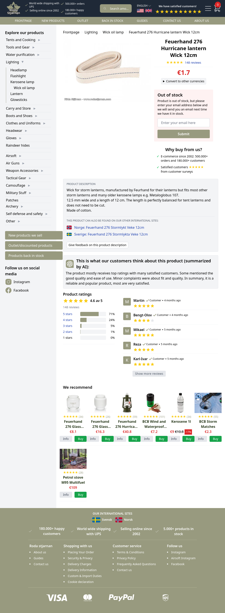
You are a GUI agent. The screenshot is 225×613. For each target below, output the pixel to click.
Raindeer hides (18, 145)
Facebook (17, 290)
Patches (12, 200)
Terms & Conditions (130, 552)
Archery (12, 206)
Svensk (102, 520)
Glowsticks (18, 99)
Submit (183, 134)
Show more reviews (149, 374)
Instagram (17, 281)
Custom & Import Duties (85, 576)
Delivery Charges (79, 564)
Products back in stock (26, 255)
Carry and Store (18, 108)
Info (66, 439)
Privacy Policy (126, 558)
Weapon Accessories (22, 170)
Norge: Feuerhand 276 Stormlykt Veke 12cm (105, 227)
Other (10, 221)
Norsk (124, 520)
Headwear (14, 130)
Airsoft (11, 155)
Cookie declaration (81, 582)
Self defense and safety (24, 213)
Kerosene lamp (22, 82)
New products (53, 21)
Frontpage (23, 21)
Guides (142, 21)
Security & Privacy (80, 558)
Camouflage (15, 185)
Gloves (11, 138)
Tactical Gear (16, 178)
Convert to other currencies (185, 81)
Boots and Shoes (19, 115)
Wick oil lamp (24, 87)
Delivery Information (82, 570)
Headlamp (18, 70)
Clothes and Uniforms (23, 123)
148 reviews (183, 63)
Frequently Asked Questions (136, 564)
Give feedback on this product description (97, 245)
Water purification (20, 54)
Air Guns (12, 163)
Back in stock (112, 21)
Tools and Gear (18, 47)
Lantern (16, 93)
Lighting (12, 62)
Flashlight (18, 76)
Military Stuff (16, 192)
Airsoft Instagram (183, 558)
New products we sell (25, 235)
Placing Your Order (81, 552)
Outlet (82, 21)
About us (201, 21)
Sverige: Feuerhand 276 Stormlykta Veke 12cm (107, 234)
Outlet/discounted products (30, 245)
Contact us (172, 21)
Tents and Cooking (20, 39)
